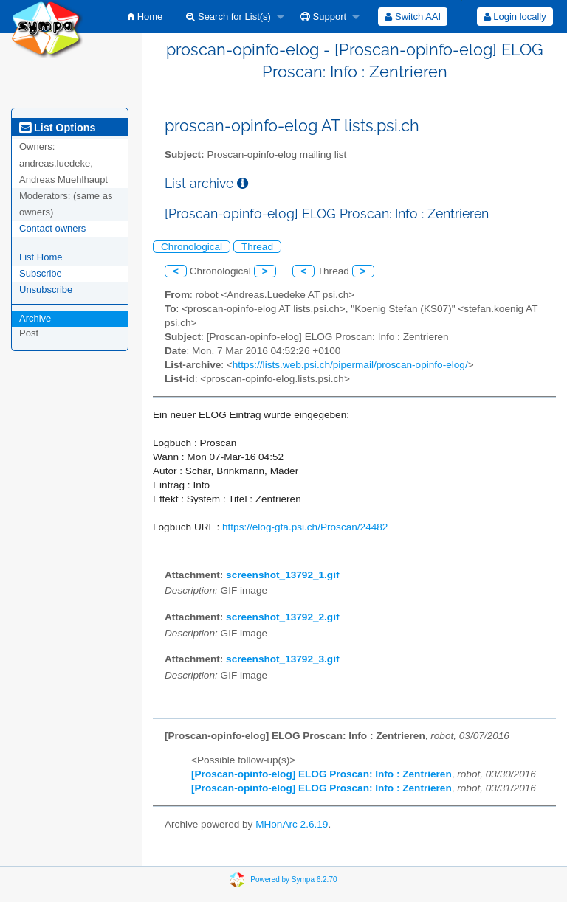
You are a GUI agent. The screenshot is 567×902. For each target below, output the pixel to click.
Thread (257, 246)
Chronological (191, 246)
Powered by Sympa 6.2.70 (293, 879)
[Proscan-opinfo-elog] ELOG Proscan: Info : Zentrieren (321, 774)
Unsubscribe (45, 289)
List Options (57, 127)
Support (323, 16)
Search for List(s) (228, 16)
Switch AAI (413, 16)
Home (145, 16)
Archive (35, 318)
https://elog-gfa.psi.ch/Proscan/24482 (305, 526)
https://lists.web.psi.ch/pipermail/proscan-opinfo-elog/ (350, 364)
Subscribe (40, 273)
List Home (41, 257)
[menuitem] (145, 16)
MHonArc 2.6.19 (291, 824)
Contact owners (52, 228)
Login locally (515, 16)
